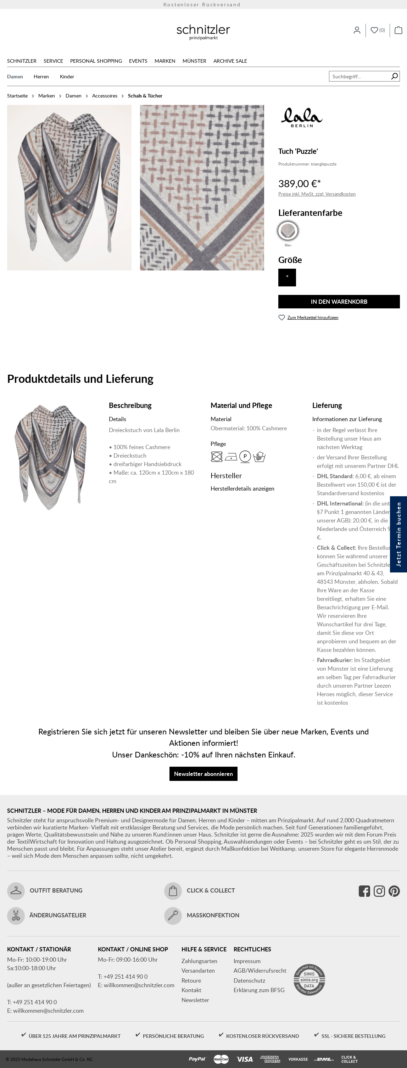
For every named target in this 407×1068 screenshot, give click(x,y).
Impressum (247, 961)
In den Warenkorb (339, 301)
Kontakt (191, 990)
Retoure (191, 980)
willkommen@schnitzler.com (48, 1010)
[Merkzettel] (378, 30)
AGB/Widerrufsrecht (260, 970)
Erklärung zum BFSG (259, 990)
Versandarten (198, 970)
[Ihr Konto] (357, 30)
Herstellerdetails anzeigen (242, 488)
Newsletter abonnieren (203, 774)
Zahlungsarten (199, 961)
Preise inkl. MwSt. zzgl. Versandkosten (317, 194)
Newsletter (195, 1000)
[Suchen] (394, 76)
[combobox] (359, 76)
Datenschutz (249, 980)
